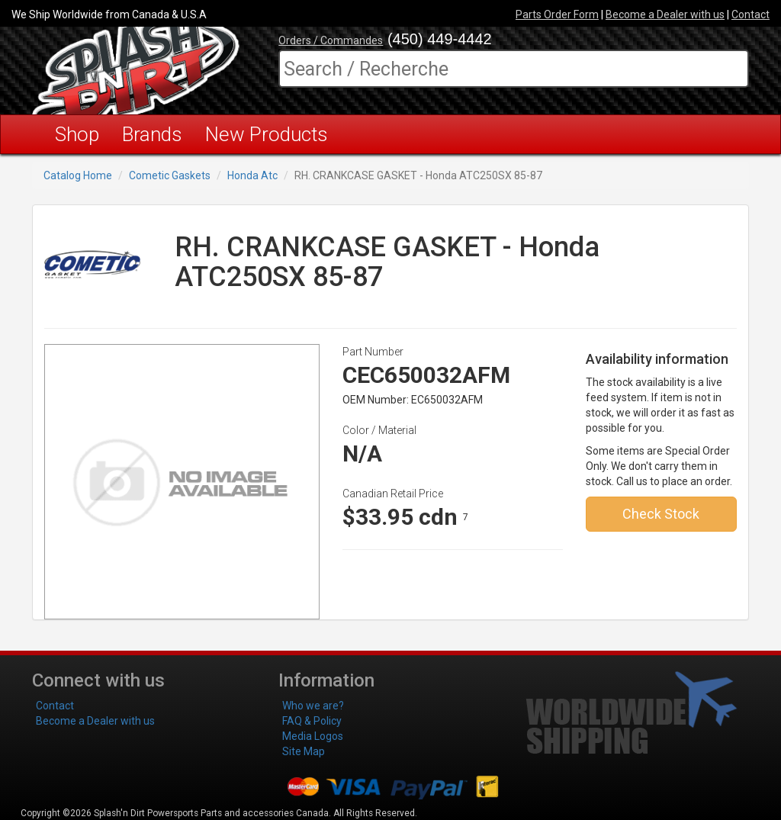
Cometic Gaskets (170, 175)
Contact (750, 14)
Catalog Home (77, 175)
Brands (152, 134)
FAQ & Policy (312, 721)
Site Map (303, 751)
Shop (77, 134)
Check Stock (660, 514)
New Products (266, 134)
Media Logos (312, 736)
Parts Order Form (557, 14)
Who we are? (313, 705)
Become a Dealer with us (665, 14)
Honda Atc (252, 175)
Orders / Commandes (330, 40)
